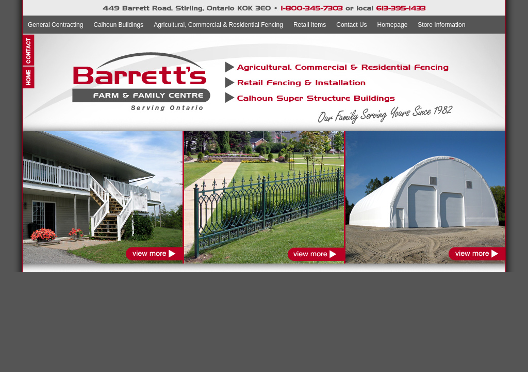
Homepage (392, 24)
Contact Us (351, 24)
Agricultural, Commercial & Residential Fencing (218, 24)
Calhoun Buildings (118, 24)
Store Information (441, 24)
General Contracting (55, 24)
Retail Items (309, 24)
